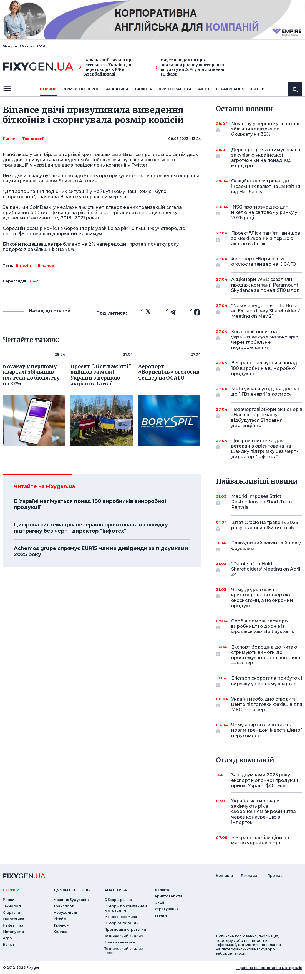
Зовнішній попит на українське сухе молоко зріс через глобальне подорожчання (264, 339)
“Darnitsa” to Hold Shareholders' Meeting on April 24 (265, 569)
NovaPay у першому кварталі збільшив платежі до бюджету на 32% (265, 129)
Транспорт (64, 906)
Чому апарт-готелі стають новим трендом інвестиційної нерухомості (266, 730)
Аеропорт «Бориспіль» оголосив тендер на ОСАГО (263, 262)
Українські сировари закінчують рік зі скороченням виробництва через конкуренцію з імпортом (263, 811)
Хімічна (60, 932)
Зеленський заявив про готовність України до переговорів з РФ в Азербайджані (106, 67)
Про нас (275, 875)
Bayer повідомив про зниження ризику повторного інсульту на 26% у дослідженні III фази (189, 67)
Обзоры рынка (118, 900)
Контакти (224, 875)
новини (48, 89)
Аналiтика (117, 89)
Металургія (13, 932)
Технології (33, 138)
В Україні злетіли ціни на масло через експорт (260, 840)
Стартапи (11, 912)
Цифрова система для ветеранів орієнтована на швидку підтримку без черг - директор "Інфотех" (91, 528)
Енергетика (13, 919)
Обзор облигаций (121, 923)
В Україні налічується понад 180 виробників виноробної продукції (90, 504)
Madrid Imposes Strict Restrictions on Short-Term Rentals (261, 501)
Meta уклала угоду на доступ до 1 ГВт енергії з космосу (265, 392)
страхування (230, 89)
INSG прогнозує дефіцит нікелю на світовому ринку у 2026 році (264, 212)
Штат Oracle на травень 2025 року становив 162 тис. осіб (264, 525)
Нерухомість (65, 912)
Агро (7, 938)
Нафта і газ (13, 925)
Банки (8, 944)
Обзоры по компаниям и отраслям (125, 908)
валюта (143, 89)
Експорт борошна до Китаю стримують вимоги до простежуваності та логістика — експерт (265, 655)
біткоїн (23, 265)
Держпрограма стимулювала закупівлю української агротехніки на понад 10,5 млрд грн (265, 158)
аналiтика (115, 890)
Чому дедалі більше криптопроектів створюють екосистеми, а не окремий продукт (263, 597)
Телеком (61, 925)
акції (203, 89)
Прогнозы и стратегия (125, 929)
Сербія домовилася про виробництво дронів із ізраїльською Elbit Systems (262, 626)
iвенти (258, 89)
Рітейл (60, 919)
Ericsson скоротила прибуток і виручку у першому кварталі (266, 681)
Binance (46, 265)
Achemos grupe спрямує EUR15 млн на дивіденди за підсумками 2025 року (101, 551)
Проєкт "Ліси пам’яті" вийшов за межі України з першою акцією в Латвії (265, 238)
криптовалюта (175, 89)
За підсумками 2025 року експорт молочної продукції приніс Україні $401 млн (264, 780)
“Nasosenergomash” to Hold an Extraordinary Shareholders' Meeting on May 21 (265, 311)
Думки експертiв (81, 89)
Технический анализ (123, 936)
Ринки (9, 138)
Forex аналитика (119, 942)
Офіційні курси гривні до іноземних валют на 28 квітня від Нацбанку (265, 186)
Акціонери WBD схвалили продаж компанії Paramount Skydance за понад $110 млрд (265, 285)
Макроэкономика (120, 917)
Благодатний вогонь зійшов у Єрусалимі (266, 546)
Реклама (249, 875)
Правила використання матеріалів (269, 967)
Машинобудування (72, 900)
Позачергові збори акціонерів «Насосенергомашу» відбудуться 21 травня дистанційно (266, 417)
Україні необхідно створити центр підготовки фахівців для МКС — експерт (266, 704)
